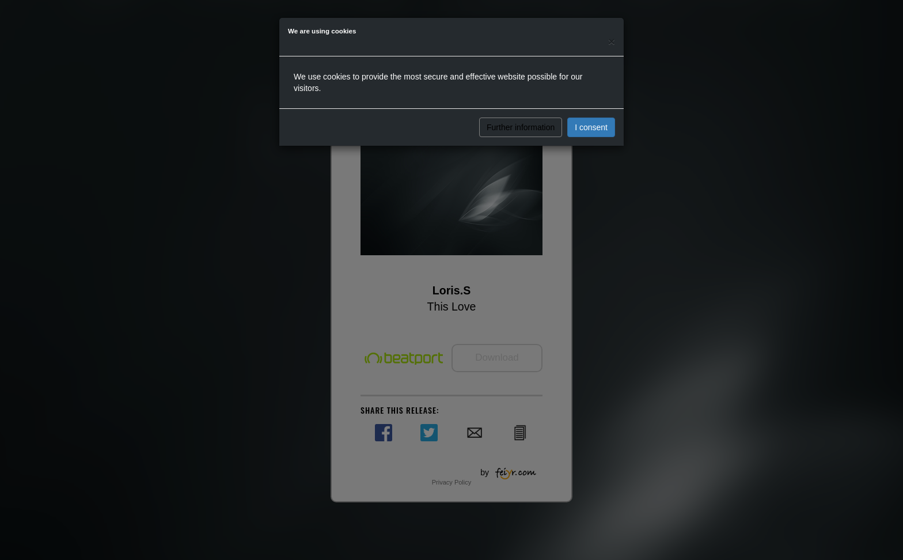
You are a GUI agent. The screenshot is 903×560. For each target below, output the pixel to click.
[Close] (611, 41)
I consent (591, 127)
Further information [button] (521, 127)
